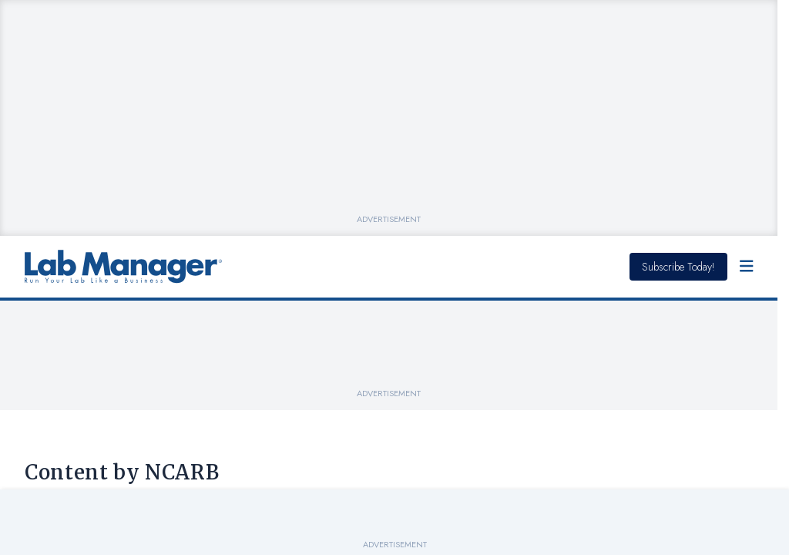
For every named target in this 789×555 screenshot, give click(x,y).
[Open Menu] (747, 267)
